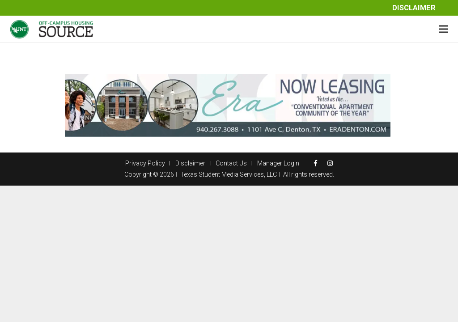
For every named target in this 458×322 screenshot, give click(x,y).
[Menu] (444, 29)
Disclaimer (414, 8)
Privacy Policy (145, 163)
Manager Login (278, 163)
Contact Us (231, 163)
